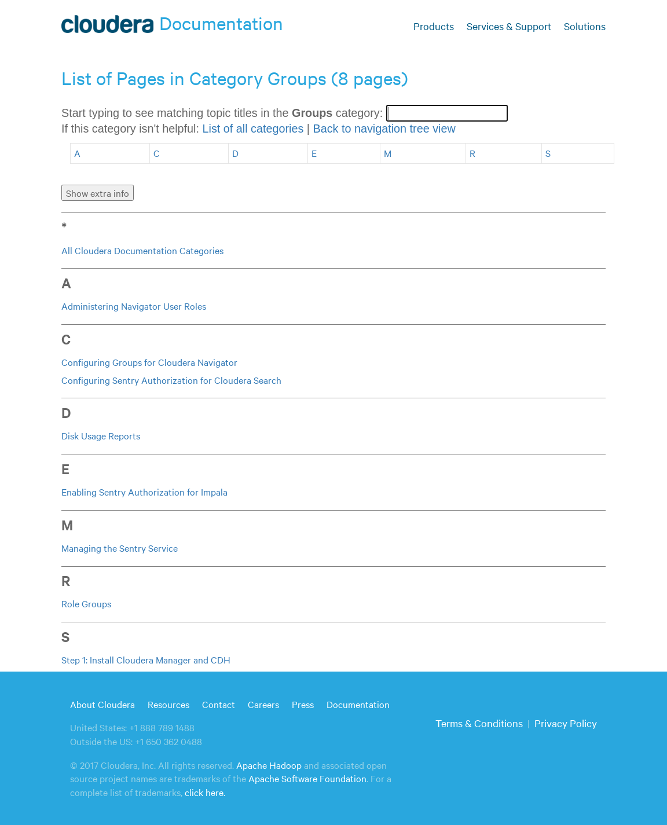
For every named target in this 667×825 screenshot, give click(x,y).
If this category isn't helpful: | (258, 128)
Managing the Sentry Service (119, 547)
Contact (218, 704)
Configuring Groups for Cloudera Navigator (149, 361)
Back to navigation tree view (384, 128)
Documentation (358, 704)
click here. (205, 792)
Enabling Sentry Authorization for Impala (144, 491)
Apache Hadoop (269, 764)
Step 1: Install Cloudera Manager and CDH (145, 659)
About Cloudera (102, 704)
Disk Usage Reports (100, 435)
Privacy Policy (565, 722)
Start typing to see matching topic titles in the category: (223, 113)
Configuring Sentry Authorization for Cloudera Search (171, 379)
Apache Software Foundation (307, 778)
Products (433, 25)
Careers (263, 704)
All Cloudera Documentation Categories (142, 250)
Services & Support (509, 25)
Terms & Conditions (479, 722)
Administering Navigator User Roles (133, 305)
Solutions (585, 25)
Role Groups (86, 603)
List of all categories (252, 128)
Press (303, 704)
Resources (168, 704)
